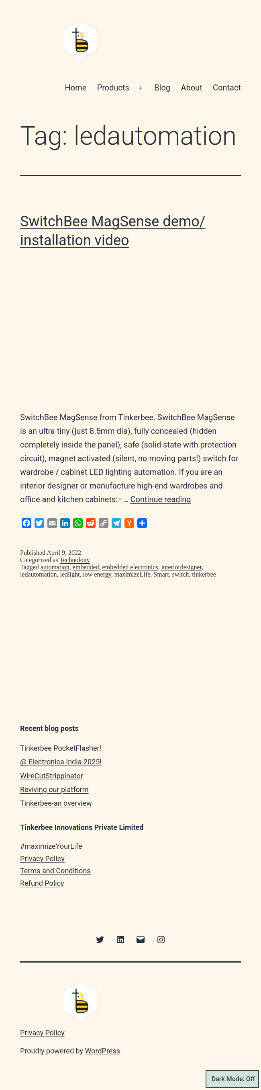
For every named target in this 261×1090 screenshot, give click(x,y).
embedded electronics (130, 567)
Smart (161, 574)
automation (55, 567)
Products (113, 87)
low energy (97, 574)
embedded (86, 567)
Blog (162, 87)
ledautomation (38, 574)
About (191, 87)
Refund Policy (42, 883)
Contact (227, 87)
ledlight (70, 574)
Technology (74, 559)
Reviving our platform (54, 789)
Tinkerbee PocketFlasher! (60, 748)
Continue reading (160, 499)
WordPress (102, 1051)
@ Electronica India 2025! (61, 761)
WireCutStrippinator (51, 776)
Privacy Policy (42, 858)
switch (180, 574)
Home (75, 87)
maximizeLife (132, 574)
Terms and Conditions (55, 870)
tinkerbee (204, 574)
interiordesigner (181, 567)
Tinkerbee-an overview (56, 803)
